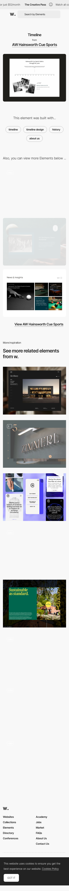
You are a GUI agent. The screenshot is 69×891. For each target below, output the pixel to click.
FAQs (39, 832)
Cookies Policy (50, 868)
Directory (8, 832)
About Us (41, 838)
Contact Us (42, 843)
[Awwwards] (12, 14)
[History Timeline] (34, 390)
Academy (41, 816)
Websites (8, 816)
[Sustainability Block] (34, 603)
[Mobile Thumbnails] (34, 497)
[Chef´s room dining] (34, 444)
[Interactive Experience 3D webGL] (34, 655)
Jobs (38, 822)
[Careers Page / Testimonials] (34, 761)
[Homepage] (34, 550)
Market (40, 827)
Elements (8, 827)
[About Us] (34, 242)
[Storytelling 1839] (34, 708)
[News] (34, 293)
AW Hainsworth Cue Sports (34, 45)
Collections (9, 822)
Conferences (10, 838)
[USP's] (34, 190)
